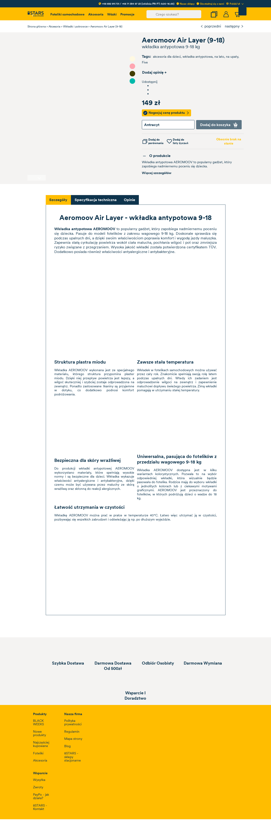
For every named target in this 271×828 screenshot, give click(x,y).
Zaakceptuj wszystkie (219, 439)
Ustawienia (42, 439)
